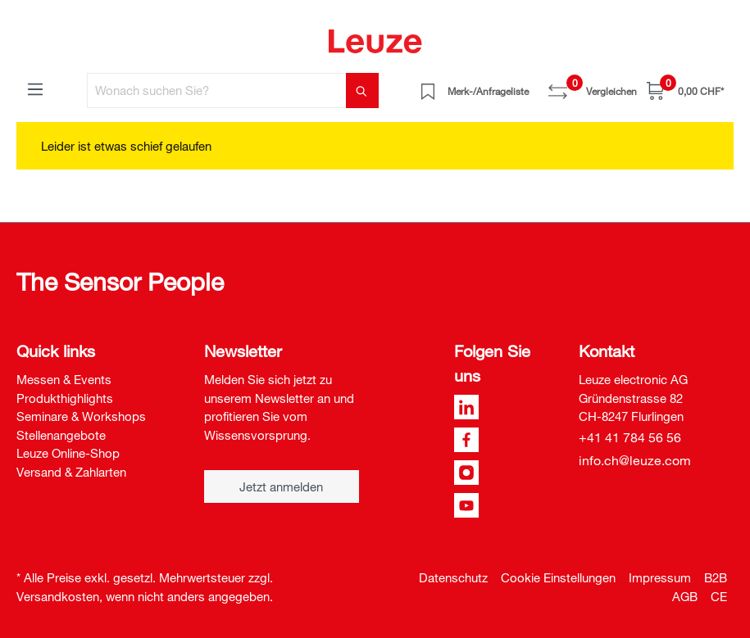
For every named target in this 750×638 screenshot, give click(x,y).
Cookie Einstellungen (558, 577)
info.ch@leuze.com (635, 460)
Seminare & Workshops (81, 416)
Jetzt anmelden (281, 486)
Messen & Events (63, 379)
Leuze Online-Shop (68, 453)
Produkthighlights (64, 398)
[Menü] (35, 88)
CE (719, 596)
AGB (685, 596)
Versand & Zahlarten (71, 471)
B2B (715, 577)
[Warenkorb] (685, 90)
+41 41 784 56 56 (630, 437)
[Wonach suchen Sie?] (217, 90)
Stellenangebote (61, 435)
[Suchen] (362, 90)
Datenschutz (453, 577)
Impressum (660, 577)
